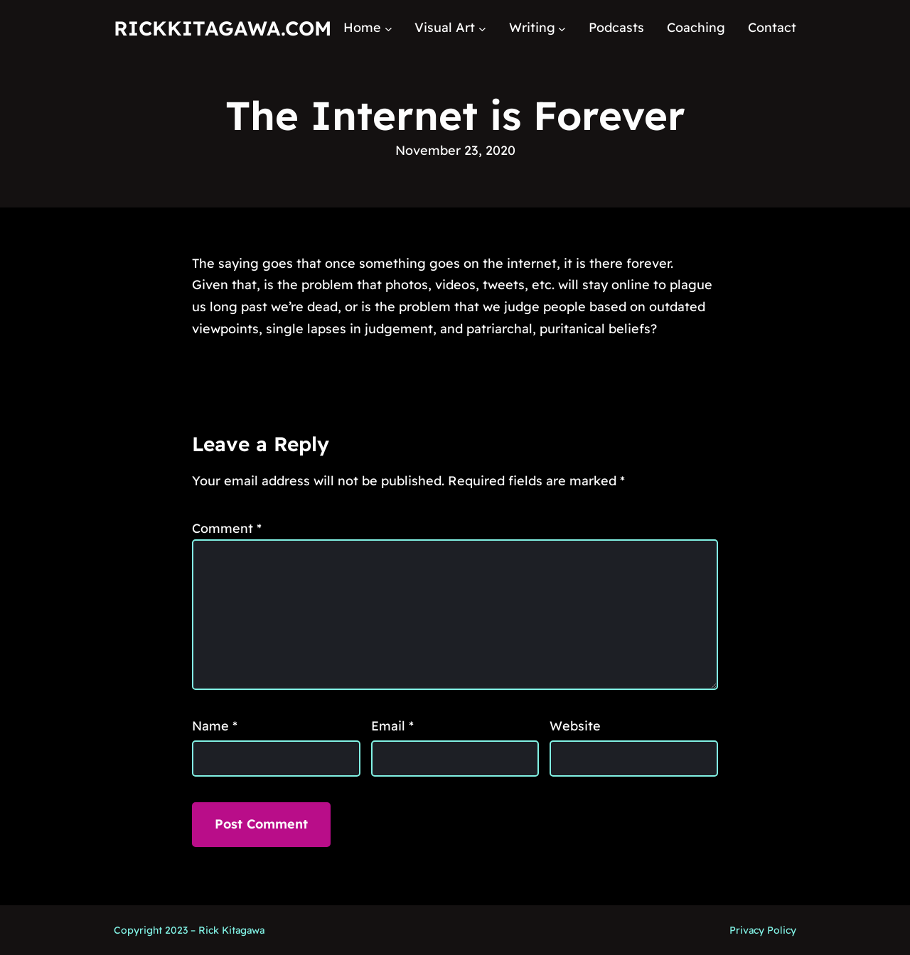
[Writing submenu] (562, 28)
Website (575, 726)
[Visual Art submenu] (482, 28)
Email (392, 726)
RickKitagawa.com (222, 28)
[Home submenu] (388, 28)
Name (214, 726)
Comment (227, 528)
